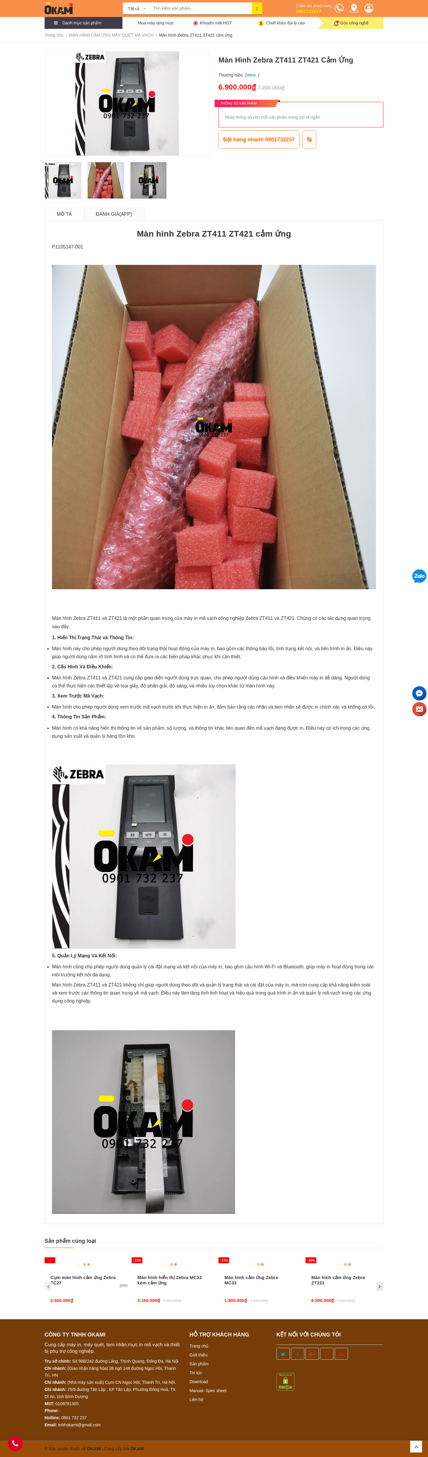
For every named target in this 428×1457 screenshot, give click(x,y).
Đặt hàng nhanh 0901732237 (259, 140)
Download (199, 1381)
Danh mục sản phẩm (81, 23)
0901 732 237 (74, 1417)
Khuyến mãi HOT (216, 23)
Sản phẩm (199, 1363)
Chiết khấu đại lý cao (285, 23)
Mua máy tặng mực (156, 23)
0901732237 (308, 11)
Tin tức (196, 1372)
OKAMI (137, 1448)
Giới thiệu (199, 1355)
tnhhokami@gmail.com (79, 1424)
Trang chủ (199, 1346)
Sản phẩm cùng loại (70, 1241)
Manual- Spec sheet (208, 1390)
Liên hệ (196, 1399)
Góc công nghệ (354, 23)
